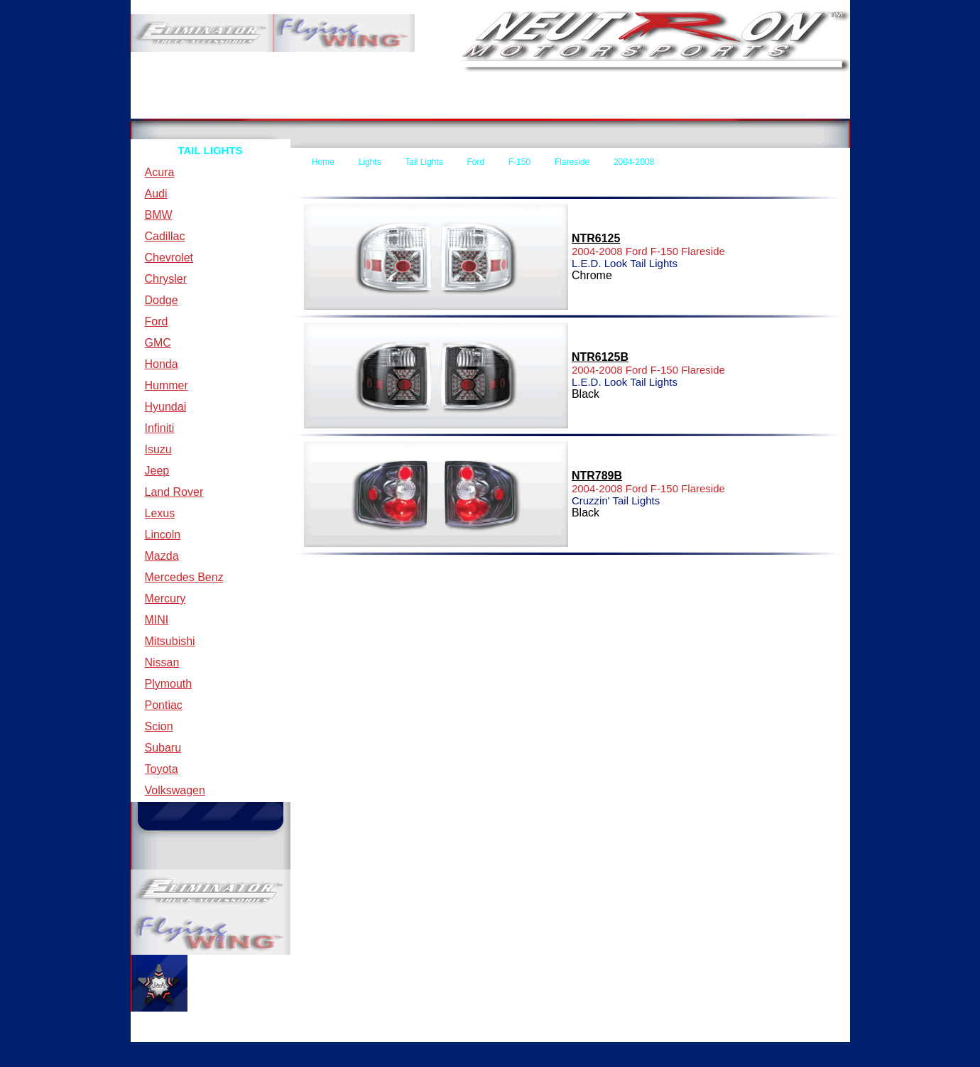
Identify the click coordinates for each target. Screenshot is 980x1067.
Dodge (161, 300)
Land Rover (174, 492)
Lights (370, 162)
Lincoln (163, 535)
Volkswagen (175, 790)
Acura (160, 172)
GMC (158, 343)
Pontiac (164, 705)
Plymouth (168, 684)
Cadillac (165, 236)
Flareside (572, 162)
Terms (295, 108)
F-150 (519, 162)
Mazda (162, 556)
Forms (536, 108)
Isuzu (158, 449)
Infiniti (160, 428)
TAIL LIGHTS (210, 150)
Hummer (166, 385)
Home (174, 108)
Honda (161, 364)
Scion (159, 726)
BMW (159, 215)
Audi (156, 194)
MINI (157, 620)
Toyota (161, 769)
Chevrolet (169, 257)
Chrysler (166, 279)
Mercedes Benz (184, 577)
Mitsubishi (170, 641)
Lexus (160, 513)
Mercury (165, 598)
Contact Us (431, 108)
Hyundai (166, 407)
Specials (780, 108)
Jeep (157, 471)
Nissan (162, 662)
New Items (665, 108)
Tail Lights (423, 162)
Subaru (163, 748)
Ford (156, 321)
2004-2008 (634, 162)
